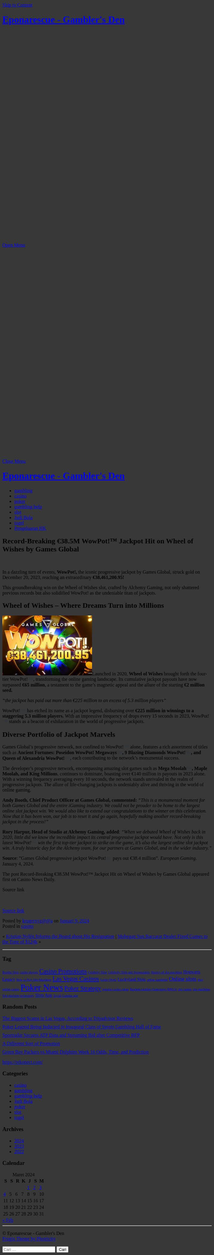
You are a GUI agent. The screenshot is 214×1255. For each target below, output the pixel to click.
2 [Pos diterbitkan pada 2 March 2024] (34, 1187)
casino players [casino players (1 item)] (29, 972)
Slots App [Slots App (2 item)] (43, 995)
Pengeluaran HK (30, 528)
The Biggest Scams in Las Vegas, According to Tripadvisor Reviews (67, 1018)
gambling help (28, 506)
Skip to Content (17, 4)
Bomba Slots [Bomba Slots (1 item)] (10, 972)
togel (19, 522)
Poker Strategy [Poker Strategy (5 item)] (82, 988)
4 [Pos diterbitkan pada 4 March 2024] (4, 1194)
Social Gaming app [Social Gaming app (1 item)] (66, 995)
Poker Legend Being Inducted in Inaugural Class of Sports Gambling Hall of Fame (81, 1026)
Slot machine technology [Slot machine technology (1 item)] (18, 995)
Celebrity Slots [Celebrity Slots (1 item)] (97, 972)
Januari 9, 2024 (74, 920)
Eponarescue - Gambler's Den (63, 19)
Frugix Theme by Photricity (29, 1238)
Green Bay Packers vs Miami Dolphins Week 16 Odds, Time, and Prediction (75, 1051)
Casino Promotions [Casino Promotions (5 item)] (63, 971)
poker (19, 501)
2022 (19, 1151)
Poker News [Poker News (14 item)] (42, 987)
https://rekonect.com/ (22, 1062)
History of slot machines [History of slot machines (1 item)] (166, 972)
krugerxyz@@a (37, 920)
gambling (23, 490)
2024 (19, 1140)
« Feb (7, 1220)
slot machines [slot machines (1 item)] (201, 989)
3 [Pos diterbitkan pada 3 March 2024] (40, 1187)
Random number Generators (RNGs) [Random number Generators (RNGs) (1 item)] (153, 989)
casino (20, 495)
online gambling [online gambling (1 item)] (157, 979)
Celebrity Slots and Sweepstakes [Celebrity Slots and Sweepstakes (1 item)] (129, 972)
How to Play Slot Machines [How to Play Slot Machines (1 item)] (33, 979)
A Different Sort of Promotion (31, 1043)
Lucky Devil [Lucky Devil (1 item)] (108, 979)
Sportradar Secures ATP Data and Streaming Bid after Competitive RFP (71, 1035)
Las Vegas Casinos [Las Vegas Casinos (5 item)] (76, 978)
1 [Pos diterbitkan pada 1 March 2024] (28, 1187)
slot (17, 512)
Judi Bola (23, 517)
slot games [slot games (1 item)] (185, 989)
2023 (19, 1146)
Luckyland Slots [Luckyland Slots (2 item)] (131, 979)
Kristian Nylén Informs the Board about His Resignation (60, 936)
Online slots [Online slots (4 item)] (182, 979)
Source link (13, 910)
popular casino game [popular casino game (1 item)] (115, 989)
